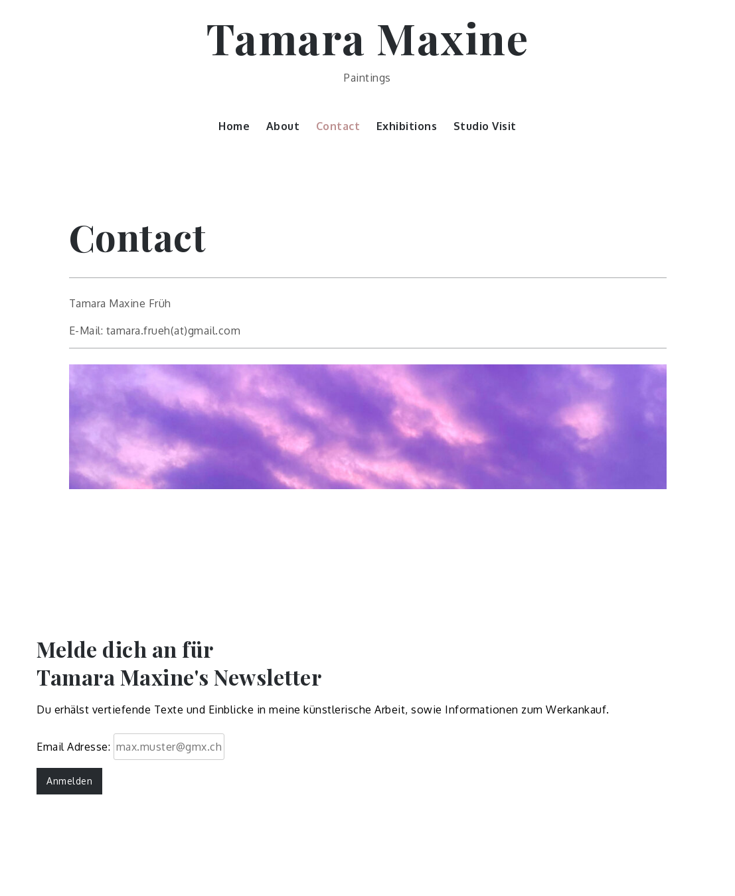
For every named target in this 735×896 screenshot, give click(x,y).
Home (234, 126)
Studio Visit (485, 126)
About (283, 126)
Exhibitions (407, 126)
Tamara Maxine (367, 37)
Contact (338, 126)
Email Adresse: (130, 746)
